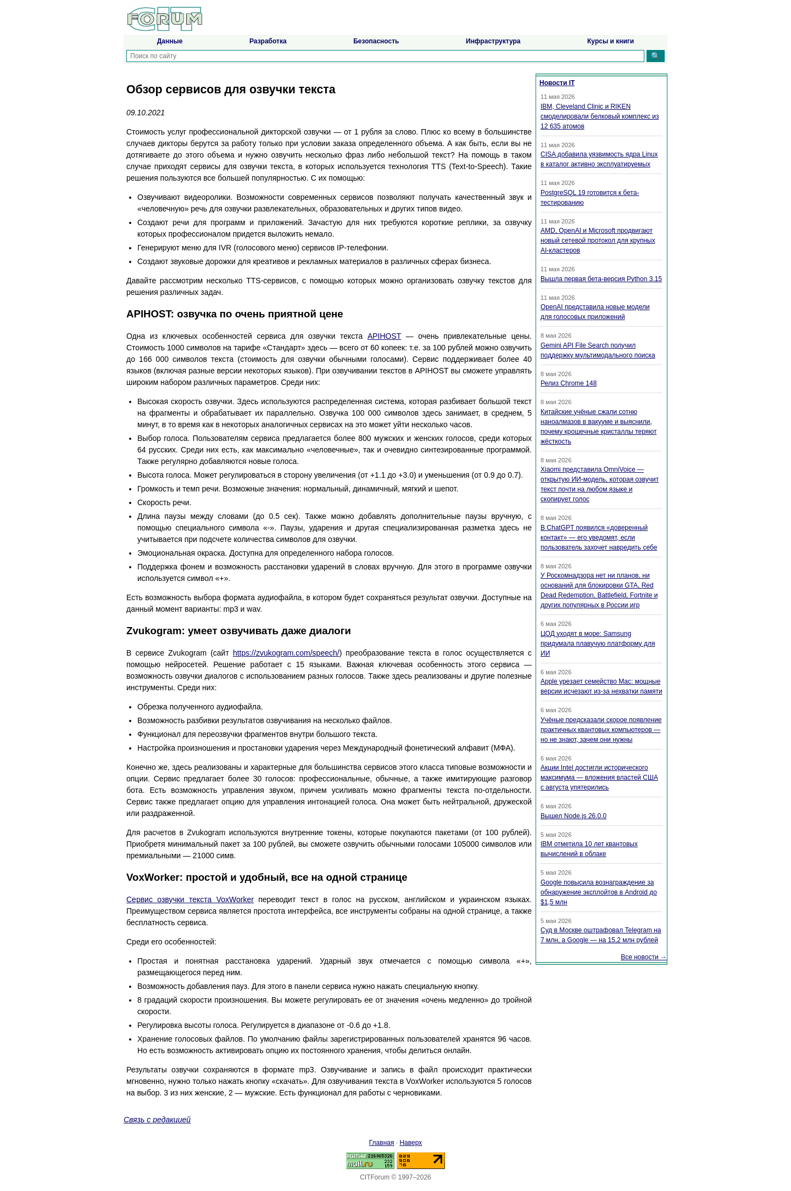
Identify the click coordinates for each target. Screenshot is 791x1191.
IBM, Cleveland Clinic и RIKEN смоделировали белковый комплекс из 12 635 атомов (600, 116)
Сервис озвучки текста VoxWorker (190, 899)
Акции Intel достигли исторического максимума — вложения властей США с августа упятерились (599, 777)
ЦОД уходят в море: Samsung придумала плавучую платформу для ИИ (598, 643)
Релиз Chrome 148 (569, 383)
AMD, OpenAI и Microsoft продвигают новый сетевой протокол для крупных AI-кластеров (598, 240)
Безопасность (376, 41)
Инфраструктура (493, 41)
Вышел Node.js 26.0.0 (573, 816)
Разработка (268, 41)
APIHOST (384, 336)
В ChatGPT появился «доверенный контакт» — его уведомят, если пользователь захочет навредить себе (599, 537)
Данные (170, 41)
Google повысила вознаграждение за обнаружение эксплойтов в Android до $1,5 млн (599, 892)
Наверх (410, 1143)
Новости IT (557, 83)
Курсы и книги (610, 41)
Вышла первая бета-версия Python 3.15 (601, 279)
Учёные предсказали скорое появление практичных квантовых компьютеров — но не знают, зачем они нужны (601, 729)
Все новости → (644, 957)
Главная (381, 1143)
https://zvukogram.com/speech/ (286, 652)
